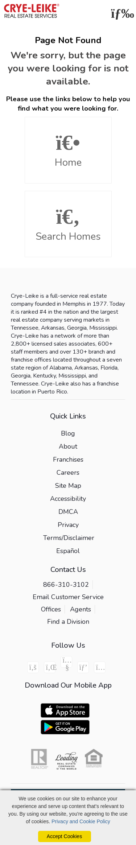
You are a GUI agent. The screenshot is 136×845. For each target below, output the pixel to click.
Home (68, 150)
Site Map (68, 485)
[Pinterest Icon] (83, 667)
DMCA (68, 511)
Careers (68, 472)
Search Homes (68, 224)
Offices (51, 609)
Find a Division (68, 621)
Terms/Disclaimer (68, 537)
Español (68, 551)
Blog (68, 433)
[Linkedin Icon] (49, 667)
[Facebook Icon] (33, 667)
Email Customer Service (68, 597)
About (68, 446)
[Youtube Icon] (66, 662)
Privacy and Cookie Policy (80, 821)
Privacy (68, 524)
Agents (80, 609)
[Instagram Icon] (100, 667)
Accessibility (68, 498)
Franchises (68, 459)
